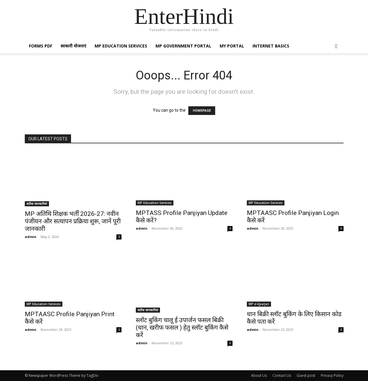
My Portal (232, 46)
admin (30, 236)
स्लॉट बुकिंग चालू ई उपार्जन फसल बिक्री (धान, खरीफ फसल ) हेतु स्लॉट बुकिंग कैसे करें (182, 328)
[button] (336, 46)
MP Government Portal (183, 46)
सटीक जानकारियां (37, 204)
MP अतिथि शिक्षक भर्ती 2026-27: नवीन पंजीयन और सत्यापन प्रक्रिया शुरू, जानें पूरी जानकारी (73, 221)
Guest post (306, 375)
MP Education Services (121, 46)
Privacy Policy (332, 375)
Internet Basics (270, 46)
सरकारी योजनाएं (73, 46)
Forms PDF (40, 46)
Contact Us (281, 375)
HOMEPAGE (202, 111)
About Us (259, 375)
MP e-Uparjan (259, 304)
